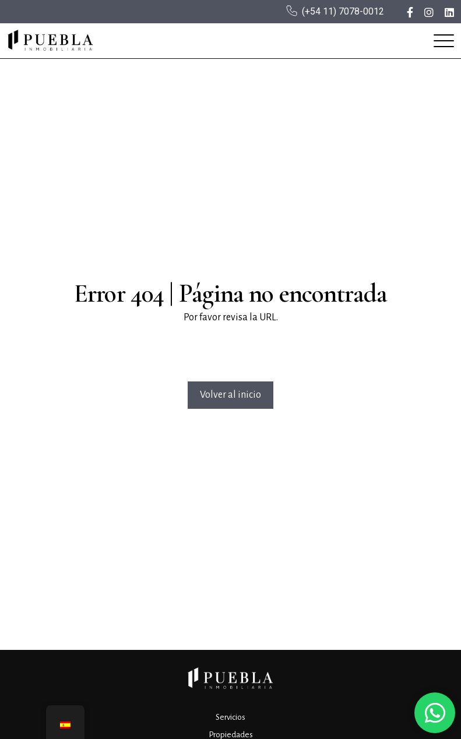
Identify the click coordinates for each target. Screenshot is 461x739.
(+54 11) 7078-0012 (343, 11)
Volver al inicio (230, 395)
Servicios (230, 717)
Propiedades (231, 734)
